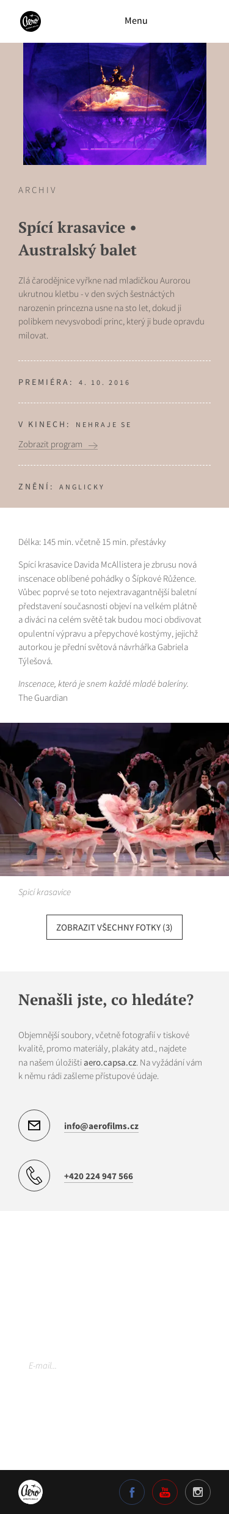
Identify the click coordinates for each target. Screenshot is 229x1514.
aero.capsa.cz (110, 1062)
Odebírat (190, 1365)
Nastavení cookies (51, 1444)
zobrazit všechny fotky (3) (114, 927)
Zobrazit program (50, 444)
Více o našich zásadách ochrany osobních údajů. (97, 1417)
